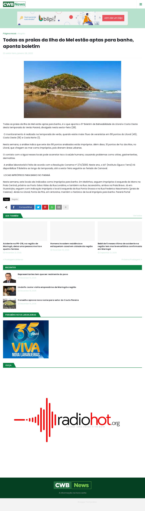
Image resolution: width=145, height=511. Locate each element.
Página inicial (9, 33)
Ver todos (137, 215)
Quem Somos (64, 506)
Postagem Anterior (14, 259)
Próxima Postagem (131, 259)
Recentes (10, 267)
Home (51, 506)
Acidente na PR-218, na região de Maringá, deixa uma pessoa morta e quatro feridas (22, 246)
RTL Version (91, 506)
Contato (79, 506)
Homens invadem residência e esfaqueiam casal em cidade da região (71, 245)
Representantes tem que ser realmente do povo (43, 274)
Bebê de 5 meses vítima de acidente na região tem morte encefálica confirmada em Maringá (120, 246)
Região (21, 33)
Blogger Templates (87, 502)
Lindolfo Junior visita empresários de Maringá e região (47, 287)
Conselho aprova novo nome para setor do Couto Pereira (48, 300)
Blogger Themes (68, 502)
